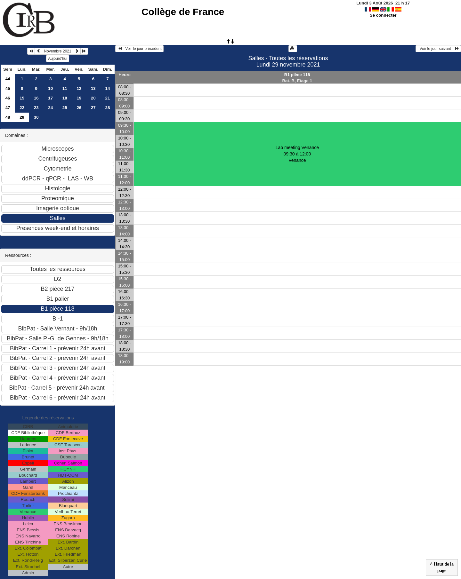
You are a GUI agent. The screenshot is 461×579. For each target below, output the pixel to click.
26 (79, 107)
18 (64, 98)
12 (79, 88)
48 (7, 117)
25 (64, 107)
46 (7, 98)
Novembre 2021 (57, 51)
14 (107, 88)
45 (7, 88)
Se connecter (383, 15)
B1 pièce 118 (297, 74)
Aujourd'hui (57, 58)
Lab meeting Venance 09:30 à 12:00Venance (297, 154)
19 (79, 98)
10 (50, 88)
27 (93, 107)
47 (7, 107)
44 (7, 78)
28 (107, 107)
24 (50, 107)
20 (93, 98)
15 (22, 98)
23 (36, 107)
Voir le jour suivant (438, 48)
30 (36, 117)
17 (50, 98)
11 (64, 88)
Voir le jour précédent (139, 48)
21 (107, 98)
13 (93, 88)
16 (36, 98)
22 (22, 107)
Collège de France (183, 11)
